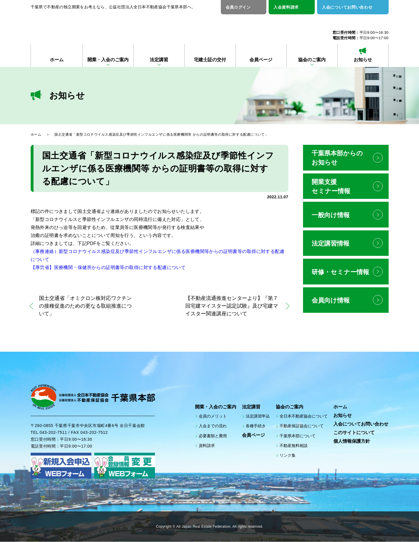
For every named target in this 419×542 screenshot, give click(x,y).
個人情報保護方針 (351, 441)
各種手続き (256, 426)
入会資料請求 (286, 7)
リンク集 (288, 455)
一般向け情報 (331, 215)
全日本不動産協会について (304, 416)
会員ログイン (238, 7)
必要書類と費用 (213, 436)
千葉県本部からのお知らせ (337, 158)
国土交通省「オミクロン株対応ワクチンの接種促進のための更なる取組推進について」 (85, 306)
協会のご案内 (312, 59)
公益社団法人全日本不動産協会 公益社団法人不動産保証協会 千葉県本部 (98, 26)
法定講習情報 (330, 244)
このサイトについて (354, 432)
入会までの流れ (213, 426)
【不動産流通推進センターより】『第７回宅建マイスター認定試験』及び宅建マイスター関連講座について (231, 306)
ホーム (57, 59)
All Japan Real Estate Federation (203, 527)
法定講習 (159, 59)
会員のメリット (213, 416)
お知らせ (363, 59)
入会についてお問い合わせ (347, 7)
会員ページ (260, 59)
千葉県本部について (298, 436)
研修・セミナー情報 (340, 272)
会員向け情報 (331, 301)
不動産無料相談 (294, 445)
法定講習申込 (258, 416)
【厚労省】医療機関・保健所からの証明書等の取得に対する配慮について (108, 267)
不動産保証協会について (302, 426)
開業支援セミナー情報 (331, 186)
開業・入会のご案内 (108, 59)
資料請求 (207, 445)
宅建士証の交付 (210, 59)
